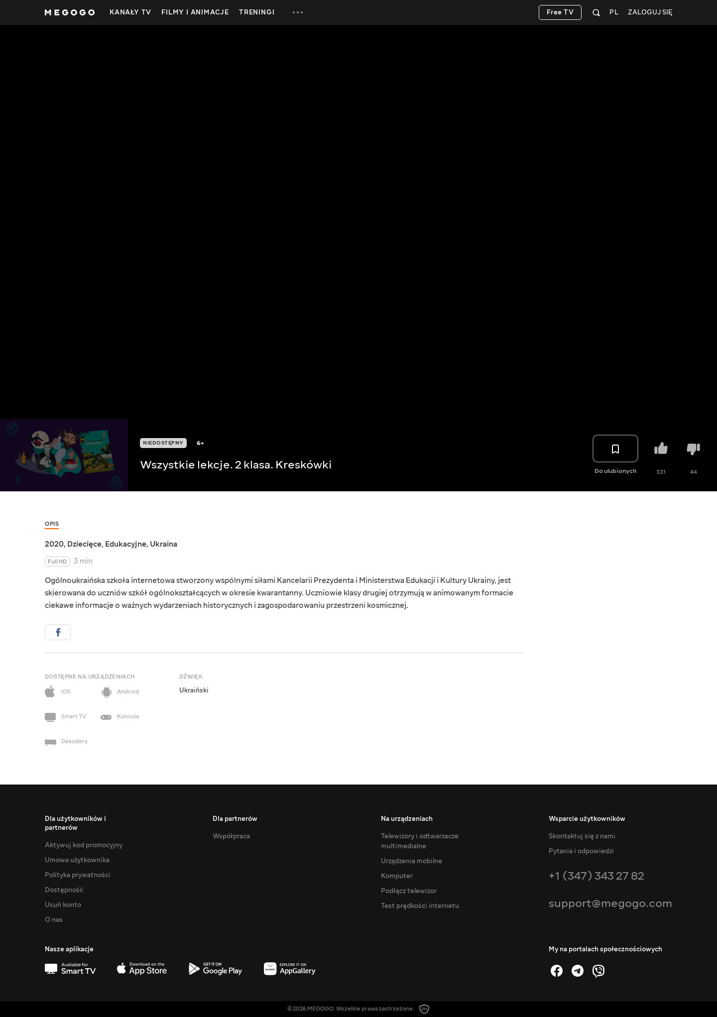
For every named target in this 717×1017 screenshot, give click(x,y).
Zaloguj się (650, 12)
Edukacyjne (125, 544)
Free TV (560, 12)
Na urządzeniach (407, 818)
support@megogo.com (610, 903)
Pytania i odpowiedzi (581, 851)
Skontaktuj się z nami (582, 836)
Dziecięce (84, 544)
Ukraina (163, 544)
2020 (54, 544)
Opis (52, 524)
